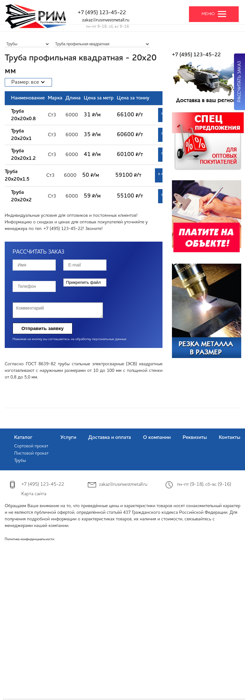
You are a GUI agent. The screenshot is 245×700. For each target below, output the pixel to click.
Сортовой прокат (31, 446)
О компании (157, 437)
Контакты (229, 437)
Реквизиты (195, 437)
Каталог (23, 437)
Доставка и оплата (109, 437)
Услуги (68, 437)
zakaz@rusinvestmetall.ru (105, 20)
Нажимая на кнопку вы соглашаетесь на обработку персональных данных (69, 339)
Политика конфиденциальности (29, 539)
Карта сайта (33, 494)
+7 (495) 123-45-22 (102, 12)
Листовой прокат (31, 453)
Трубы (20, 460)
